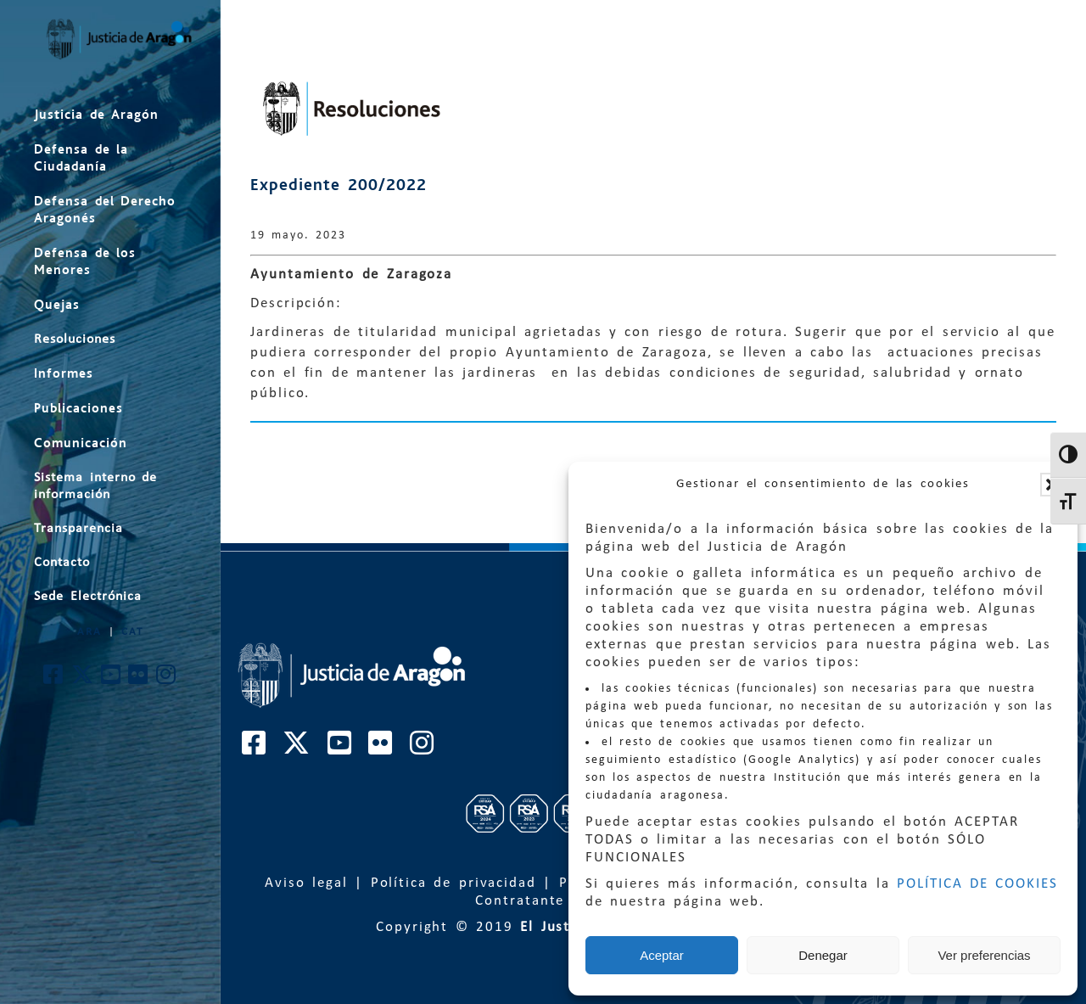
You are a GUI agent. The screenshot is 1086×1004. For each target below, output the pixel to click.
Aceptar (662, 955)
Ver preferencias (984, 955)
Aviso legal (306, 883)
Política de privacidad (453, 883)
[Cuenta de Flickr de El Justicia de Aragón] (138, 679)
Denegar (823, 955)
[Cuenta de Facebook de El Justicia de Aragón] (53, 679)
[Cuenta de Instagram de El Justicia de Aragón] (166, 679)
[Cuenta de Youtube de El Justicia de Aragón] (111, 679)
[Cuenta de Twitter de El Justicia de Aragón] (83, 679)
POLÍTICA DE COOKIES (977, 884)
